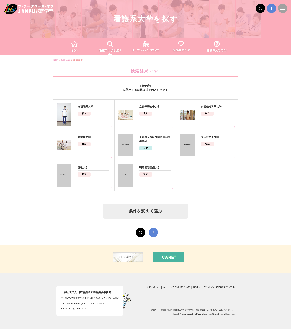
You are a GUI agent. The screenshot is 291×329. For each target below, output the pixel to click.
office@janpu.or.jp (77, 308)
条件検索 (65, 60)
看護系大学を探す (110, 46)
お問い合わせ (153, 287)
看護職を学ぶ (181, 46)
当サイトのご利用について (176, 287)
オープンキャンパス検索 (145, 46)
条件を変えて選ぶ (145, 211)
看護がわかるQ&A (217, 46)
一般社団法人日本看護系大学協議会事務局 (86, 292)
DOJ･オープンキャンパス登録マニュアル (214, 287)
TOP (74, 46)
